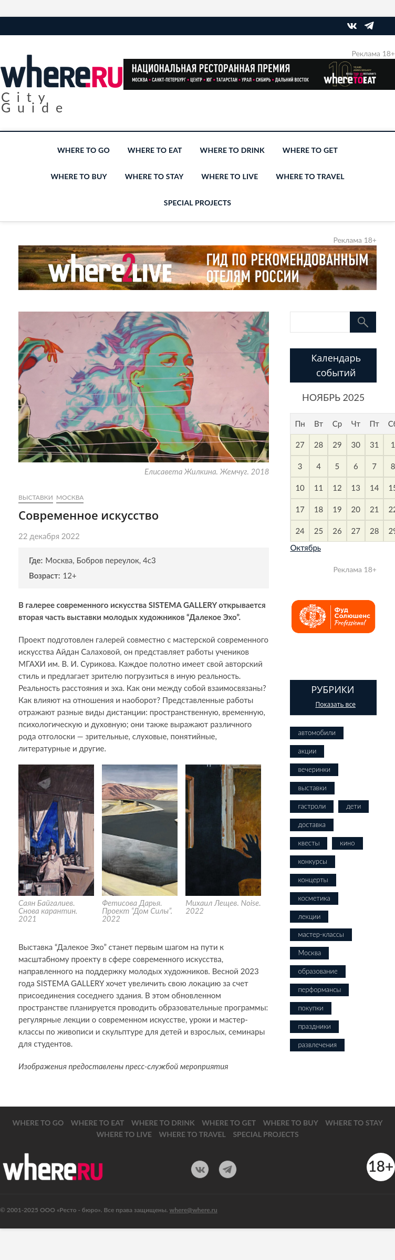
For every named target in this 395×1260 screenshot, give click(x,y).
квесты (308, 843)
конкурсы (312, 861)
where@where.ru (193, 1210)
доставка (312, 824)
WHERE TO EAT (155, 150)
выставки (35, 497)
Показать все (335, 704)
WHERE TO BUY (78, 176)
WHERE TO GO (83, 150)
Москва (70, 497)
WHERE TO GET (310, 150)
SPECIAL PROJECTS (197, 202)
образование (317, 971)
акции (307, 751)
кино (347, 843)
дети (353, 806)
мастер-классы (321, 934)
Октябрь (305, 547)
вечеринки (314, 769)
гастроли (312, 806)
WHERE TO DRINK (232, 150)
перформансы (319, 989)
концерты (313, 879)
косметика (314, 898)
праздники (314, 1026)
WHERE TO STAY (154, 176)
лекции (309, 916)
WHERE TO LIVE (229, 176)
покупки (310, 1008)
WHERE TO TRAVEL (310, 176)
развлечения (317, 1044)
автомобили (317, 732)
